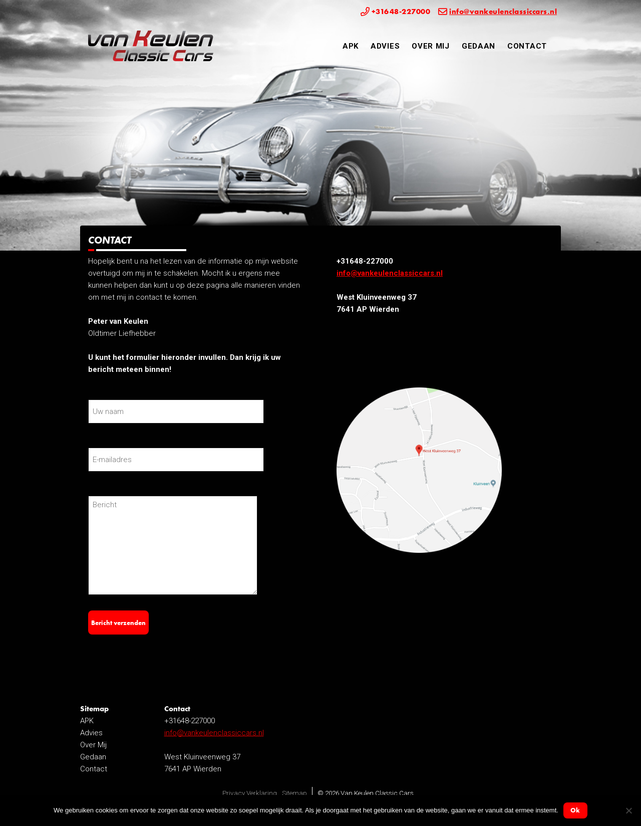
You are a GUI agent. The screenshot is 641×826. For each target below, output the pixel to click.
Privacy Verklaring (249, 793)
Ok (575, 810)
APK (351, 46)
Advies (385, 46)
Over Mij (431, 46)
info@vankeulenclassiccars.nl (390, 273)
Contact (527, 46)
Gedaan (478, 46)
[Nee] (628, 810)
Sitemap (294, 793)
